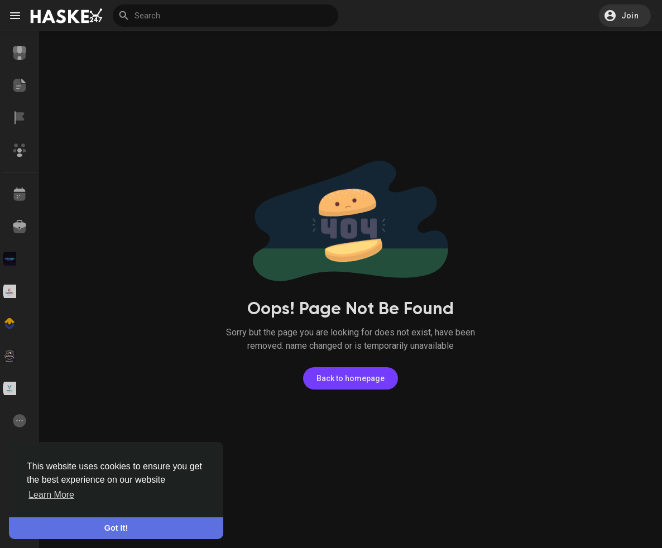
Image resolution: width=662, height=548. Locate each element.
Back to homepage (350, 378)
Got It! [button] (116, 527)
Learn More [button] (51, 494)
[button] (625, 15)
